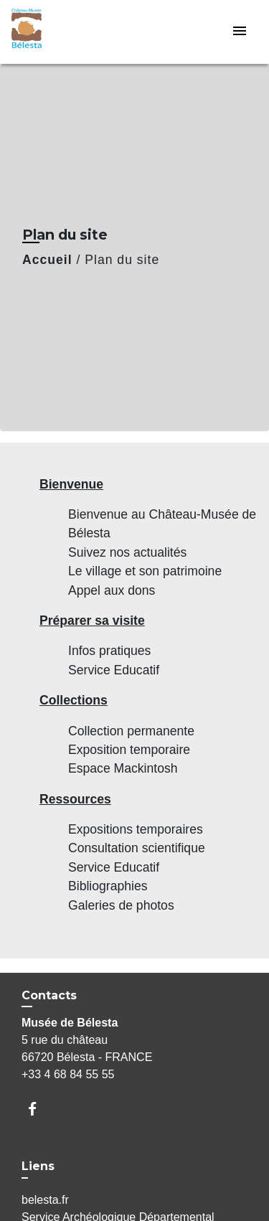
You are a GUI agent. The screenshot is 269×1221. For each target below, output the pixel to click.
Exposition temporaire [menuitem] (129, 749)
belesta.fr (45, 1200)
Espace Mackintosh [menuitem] (123, 768)
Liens (38, 1166)
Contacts (49, 995)
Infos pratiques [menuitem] (109, 651)
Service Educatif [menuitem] (113, 670)
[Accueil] (65, 32)
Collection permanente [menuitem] (131, 731)
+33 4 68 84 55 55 (68, 1074)
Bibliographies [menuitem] (108, 886)
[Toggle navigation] (240, 32)
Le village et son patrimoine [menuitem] (145, 571)
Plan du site (122, 260)
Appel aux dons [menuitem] (111, 590)
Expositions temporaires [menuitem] (135, 829)
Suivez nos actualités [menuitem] (127, 552)
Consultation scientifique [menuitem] (136, 848)
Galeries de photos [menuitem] (121, 905)
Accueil (47, 260)
